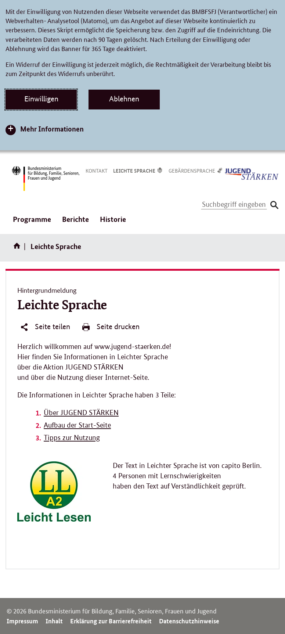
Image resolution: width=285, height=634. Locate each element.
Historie (113, 219)
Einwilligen (41, 98)
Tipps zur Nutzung (72, 437)
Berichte (75, 223)
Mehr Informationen (52, 128)
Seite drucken (111, 327)
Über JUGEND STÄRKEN (81, 412)
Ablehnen (124, 98)
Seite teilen (45, 327)
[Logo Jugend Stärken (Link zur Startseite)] (251, 173)
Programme (32, 223)
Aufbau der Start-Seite (77, 425)
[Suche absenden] (274, 204)
